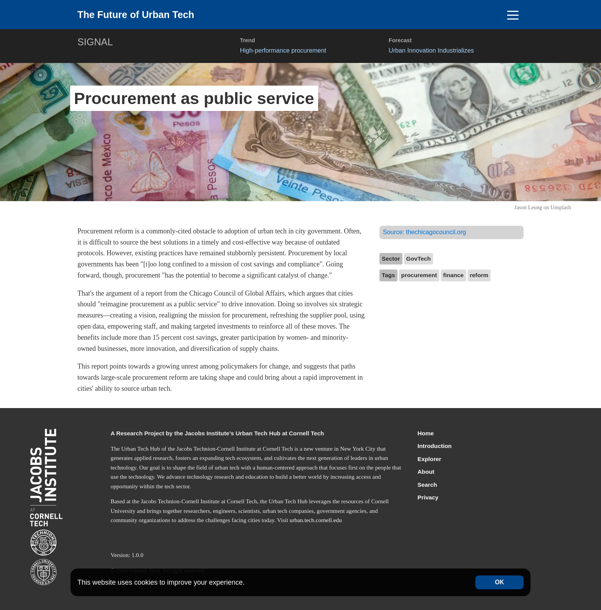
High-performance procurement (283, 50)
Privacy (427, 497)
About (425, 471)
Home (425, 433)
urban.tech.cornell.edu (316, 520)
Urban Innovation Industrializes (431, 50)
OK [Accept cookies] (499, 582)
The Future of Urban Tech (135, 14)
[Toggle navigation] (513, 14)
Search (427, 484)
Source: (424, 231)
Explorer (429, 459)
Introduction (434, 446)
